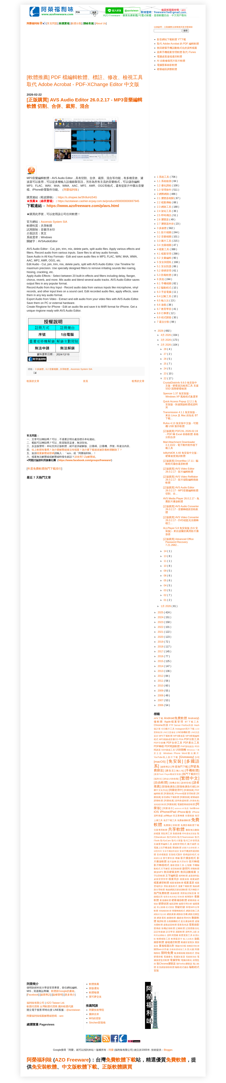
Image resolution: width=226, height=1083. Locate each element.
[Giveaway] (186, 757)
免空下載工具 (170, 820)
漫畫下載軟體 (185, 886)
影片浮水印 (182, 861)
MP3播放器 (179, 736)
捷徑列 (186, 868)
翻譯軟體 (161, 921)
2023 (161, 622)
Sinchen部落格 (97, 1022)
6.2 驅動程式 (164, 287)
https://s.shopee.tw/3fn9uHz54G (77, 197)
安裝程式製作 (175, 854)
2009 (161, 690)
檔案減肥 (194, 879)
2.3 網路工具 (164, 206)
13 (165, 556)
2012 (161, 676)
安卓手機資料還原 (171, 851)
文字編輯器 (171, 875)
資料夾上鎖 (191, 932)
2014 (161, 666)
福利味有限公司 (35, 1003)
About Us (101, 23)
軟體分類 (76, 23)
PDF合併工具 (175, 742)
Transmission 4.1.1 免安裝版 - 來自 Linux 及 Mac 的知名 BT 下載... (180, 415)
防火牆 (190, 949)
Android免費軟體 (175, 718)
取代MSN (172, 837)
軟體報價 (94, 992)
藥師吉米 (94, 1014)
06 (165, 575)
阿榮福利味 (71, 189)
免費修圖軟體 (184, 820)
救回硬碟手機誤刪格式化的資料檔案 (177, 48)
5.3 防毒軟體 (164, 275)
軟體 (52, 1067)
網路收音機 (182, 914)
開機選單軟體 (193, 946)
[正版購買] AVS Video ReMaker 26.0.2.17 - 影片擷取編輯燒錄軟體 (180, 479)
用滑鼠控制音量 (188, 893)
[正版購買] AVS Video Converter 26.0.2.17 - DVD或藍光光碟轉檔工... (181, 520)
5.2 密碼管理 (164, 270)
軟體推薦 (94, 984)
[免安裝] (175, 761)
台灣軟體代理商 (48, 1006)
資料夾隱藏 (172, 935)
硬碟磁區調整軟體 (167, 69)
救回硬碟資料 (172, 872)
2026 (161, 330)
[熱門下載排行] (190, 774)
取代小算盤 (177, 840)
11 (165, 561)
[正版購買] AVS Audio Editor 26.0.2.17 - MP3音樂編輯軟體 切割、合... (180, 490)
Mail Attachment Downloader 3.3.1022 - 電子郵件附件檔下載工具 (180, 445)
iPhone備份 (184, 812)
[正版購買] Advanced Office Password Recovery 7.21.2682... (178, 542)
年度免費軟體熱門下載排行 (44, 468)
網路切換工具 (192, 911)
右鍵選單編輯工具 (163, 844)
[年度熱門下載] (179, 766)
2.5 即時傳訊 (164, 215)
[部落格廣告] (168, 786)
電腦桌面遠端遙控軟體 (169, 56)
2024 (161, 617)
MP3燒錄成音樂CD (168, 739)
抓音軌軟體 (176, 868)
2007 (161, 700)
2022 (161, 627)
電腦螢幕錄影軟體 (167, 65)
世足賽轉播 (178, 815)
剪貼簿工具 (166, 833)
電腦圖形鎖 (191, 957)
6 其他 (161, 279)
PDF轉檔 (159, 746)
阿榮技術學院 (96, 1010)
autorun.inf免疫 (182, 808)
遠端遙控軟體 (172, 942)
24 (165, 368)
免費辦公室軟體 (172, 825)
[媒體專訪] (165, 766)
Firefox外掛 (187, 725)
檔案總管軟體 (161, 882)
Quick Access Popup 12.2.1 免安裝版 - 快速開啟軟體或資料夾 (180, 404)
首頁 (85, 381)
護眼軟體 (180, 932)
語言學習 (170, 932)
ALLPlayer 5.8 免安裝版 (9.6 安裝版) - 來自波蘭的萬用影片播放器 (181, 531)
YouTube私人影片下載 (166, 757)
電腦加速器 (179, 956)
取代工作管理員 (191, 840)
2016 (161, 656)
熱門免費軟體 (162, 893)
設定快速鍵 (159, 932)
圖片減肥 (191, 844)
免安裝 (39, 1067)
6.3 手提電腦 (164, 292)
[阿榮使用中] (176, 790)
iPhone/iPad (168, 811)
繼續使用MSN (184, 918)
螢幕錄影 (194, 924)
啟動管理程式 (179, 844)
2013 (161, 671)
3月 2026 (166, 340)
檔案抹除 (184, 879)
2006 (161, 705)
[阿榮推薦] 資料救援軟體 (176, 800)
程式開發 (170, 907)
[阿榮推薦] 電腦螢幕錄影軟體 (181, 804)
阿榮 (111, 1050)
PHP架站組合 (187, 746)
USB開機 (181, 749)
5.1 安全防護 (164, 266)
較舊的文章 (138, 381)
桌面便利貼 (193, 875)
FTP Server (175, 725)
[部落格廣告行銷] (186, 786)
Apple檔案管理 (174, 721)
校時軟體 (183, 875)
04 (165, 585)
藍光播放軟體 (187, 921)
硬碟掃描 (192, 900)
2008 (161, 695)
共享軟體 (64, 369)
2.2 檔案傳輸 (164, 202)
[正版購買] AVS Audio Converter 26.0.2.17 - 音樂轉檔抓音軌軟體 (181, 509)
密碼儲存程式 (189, 854)
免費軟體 (176, 1060)
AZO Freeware (72, 1060)
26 (165, 358)
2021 (161, 632)
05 (165, 580)
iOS (156, 811)
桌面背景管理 (161, 879)
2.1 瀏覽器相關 (165, 198)
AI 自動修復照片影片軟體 (171, 60)
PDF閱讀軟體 (172, 746)
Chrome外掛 (161, 725)
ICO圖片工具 (168, 729)
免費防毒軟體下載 (190, 825)
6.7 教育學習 (164, 309)
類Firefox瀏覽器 (184, 963)
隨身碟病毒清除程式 (184, 953)
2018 (161, 646)
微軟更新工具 (177, 865)
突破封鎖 (180, 907)
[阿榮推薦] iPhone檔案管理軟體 (180, 793)
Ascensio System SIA (54, 221)
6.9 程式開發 (164, 317)
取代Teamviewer (185, 837)
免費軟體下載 (121, 1060)
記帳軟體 (180, 928)
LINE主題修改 (169, 732)
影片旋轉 (171, 861)
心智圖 (188, 865)
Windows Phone (171, 753)
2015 (161, 661)
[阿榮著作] (168, 808)
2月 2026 (166, 344)
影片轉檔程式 (162, 865)
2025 (161, 612)
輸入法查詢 (188, 939)
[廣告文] (170, 770)
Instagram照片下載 (185, 729)
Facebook (32, 994)
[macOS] (160, 761)
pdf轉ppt (168, 815)
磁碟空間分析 (185, 903)
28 (165, 349)
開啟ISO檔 (180, 946)
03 (165, 590)
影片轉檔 (194, 861)
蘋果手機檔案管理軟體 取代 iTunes (176, 52)
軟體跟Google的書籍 (62, 991)
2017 (161, 651)
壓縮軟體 (176, 847)
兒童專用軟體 (160, 830)
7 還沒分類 (163, 322)
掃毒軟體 (195, 868)
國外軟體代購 (65, 1006)
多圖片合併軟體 (189, 847)
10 (165, 566)
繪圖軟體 (171, 918)
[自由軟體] (161, 782)
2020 (161, 637)
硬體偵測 (164, 903)
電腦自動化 (186, 960)
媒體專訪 (45, 994)
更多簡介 (70, 994)
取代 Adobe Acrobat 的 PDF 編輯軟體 (178, 43)
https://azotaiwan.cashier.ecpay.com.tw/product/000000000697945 (98, 201)
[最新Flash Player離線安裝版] (167, 774)
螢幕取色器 (182, 924)
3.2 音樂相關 (52, 369)
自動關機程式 (173, 921)
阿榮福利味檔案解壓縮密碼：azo (45, 1016)
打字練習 (165, 868)
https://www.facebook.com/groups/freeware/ (84, 460)
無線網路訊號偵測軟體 (177, 889)
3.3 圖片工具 (164, 240)
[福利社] (158, 779)
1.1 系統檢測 (164, 181)
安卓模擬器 (162, 854)
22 (165, 378)
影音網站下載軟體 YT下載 (171, 39)
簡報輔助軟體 (165, 911)
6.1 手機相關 (164, 283)
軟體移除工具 (163, 939)
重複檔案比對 (167, 945)
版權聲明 (58, 994)
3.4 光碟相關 (164, 245)
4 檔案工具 (163, 249)
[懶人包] (180, 770)
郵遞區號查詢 (187, 942)
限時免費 (167, 952)
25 (165, 363)
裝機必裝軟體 (168, 928)
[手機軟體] (192, 770)
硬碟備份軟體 (179, 900)
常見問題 (52, 23)
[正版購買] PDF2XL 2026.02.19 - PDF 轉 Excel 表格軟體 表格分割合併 (181, 434)
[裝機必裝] (174, 782)
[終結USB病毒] (171, 779)
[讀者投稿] (186, 782)
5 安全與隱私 (164, 262)
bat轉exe (194, 808)
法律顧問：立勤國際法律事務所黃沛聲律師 (173, 27)
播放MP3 (158, 872)
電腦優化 (168, 956)
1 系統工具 (163, 177)
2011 (161, 680)
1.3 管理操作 (164, 189)
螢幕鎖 (157, 928)
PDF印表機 (160, 742)
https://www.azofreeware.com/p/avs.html (83, 206)
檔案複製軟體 (176, 882)
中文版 (69, 1067)
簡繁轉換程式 (178, 911)
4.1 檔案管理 (164, 253)
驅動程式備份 (181, 967)
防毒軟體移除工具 (178, 949)
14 (165, 551)
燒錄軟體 (175, 893)
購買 (127, 1067)
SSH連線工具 (168, 750)
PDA (181, 739)
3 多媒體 (39, 369)
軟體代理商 (33, 1006)
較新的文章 (33, 381)
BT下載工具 (192, 721)
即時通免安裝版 (189, 833)
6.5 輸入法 (163, 300)
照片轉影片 (193, 889)
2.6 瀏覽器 (163, 219)
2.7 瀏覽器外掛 (165, 223)
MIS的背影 (95, 1018)
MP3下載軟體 (165, 736)
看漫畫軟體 (165, 900)
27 (165, 354)
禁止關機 (161, 907)
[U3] (197, 757)
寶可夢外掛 (168, 858)
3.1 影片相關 (164, 232)
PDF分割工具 (191, 739)
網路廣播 (171, 914)
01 (165, 600)
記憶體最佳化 (192, 928)
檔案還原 (189, 882)
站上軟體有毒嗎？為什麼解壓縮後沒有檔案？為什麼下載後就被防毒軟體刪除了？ (77, 449)
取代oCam (165, 840)
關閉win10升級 (161, 949)
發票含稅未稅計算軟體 (173, 897)
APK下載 (158, 718)
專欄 (177, 858)
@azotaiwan (73, 1010)
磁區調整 (173, 903)
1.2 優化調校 (164, 185)
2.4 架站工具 (164, 211)
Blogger (168, 1050)
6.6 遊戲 (162, 304)
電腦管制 (175, 960)
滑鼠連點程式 (170, 886)
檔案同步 (174, 879)
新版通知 (94, 988)
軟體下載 (87, 1067)
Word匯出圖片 (190, 753)
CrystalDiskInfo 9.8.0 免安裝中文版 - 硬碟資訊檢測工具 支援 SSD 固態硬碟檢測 (181, 385)
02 (165, 595)
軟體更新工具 (185, 935)
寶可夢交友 (95, 996)
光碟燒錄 (189, 815)
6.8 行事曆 (163, 313)
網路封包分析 (160, 914)
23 (165, 373)
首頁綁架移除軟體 (166, 967)
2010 (161, 685)
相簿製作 (189, 896)
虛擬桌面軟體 (170, 924)
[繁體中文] (189, 778)
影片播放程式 (188, 858)
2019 (161, 641)
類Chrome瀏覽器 (166, 963)
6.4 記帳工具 (164, 296)
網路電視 (161, 918)
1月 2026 (166, 606)
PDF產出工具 (191, 742)
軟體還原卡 (176, 939)
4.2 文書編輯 (164, 258)
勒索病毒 (177, 833)
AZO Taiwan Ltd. (55, 1003)
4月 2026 (166, 335)
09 (165, 570)
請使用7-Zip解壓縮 (84, 456)
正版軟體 (112, 1067)
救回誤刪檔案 (188, 872)
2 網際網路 (163, 194)
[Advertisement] (85, 47)
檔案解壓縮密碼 (45, 453)
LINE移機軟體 (183, 732)
